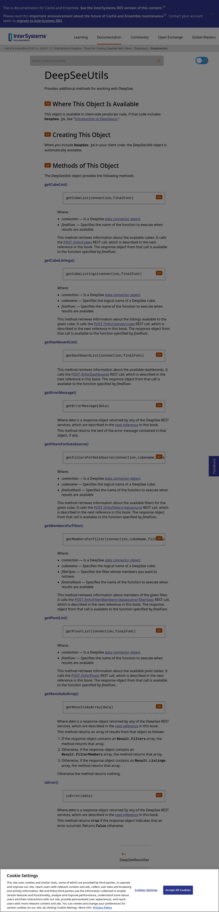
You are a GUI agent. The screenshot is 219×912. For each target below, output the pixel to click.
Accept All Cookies (178, 894)
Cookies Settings (146, 894)
